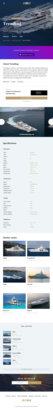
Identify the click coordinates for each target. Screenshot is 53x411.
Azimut (13, 335)
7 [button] (27, 134)
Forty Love (6, 310)
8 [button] (29, 134)
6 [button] (26, 134)
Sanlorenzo (14, 349)
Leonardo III (31, 258)
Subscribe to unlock (27, 54)
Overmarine (29, 313)
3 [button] (22, 134)
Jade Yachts (29, 286)
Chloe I (14, 346)
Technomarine (16, 339)
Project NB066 (16, 353)
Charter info (26, 101)
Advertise (8, 396)
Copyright (31, 396)
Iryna (13, 360)
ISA (3, 260)
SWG (13, 332)
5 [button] (25, 134)
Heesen (4, 286)
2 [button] (20, 134)
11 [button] (33, 134)
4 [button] (23, 134)
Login (48, 3)
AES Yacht (14, 356)
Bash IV (29, 310)
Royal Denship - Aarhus (31, 260)
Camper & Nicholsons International (13, 92)
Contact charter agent (26, 98)
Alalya (5, 258)
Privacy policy (38, 396)
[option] (22, 122)
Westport (6, 36)
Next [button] (50, 122)
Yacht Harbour (27, 3)
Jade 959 (29, 284)
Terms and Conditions (22, 396)
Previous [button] (2, 122)
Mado (5, 284)
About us (14, 396)
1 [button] (19, 134)
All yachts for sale (26, 369)
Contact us (44, 396)
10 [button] (32, 134)
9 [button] (30, 134)
